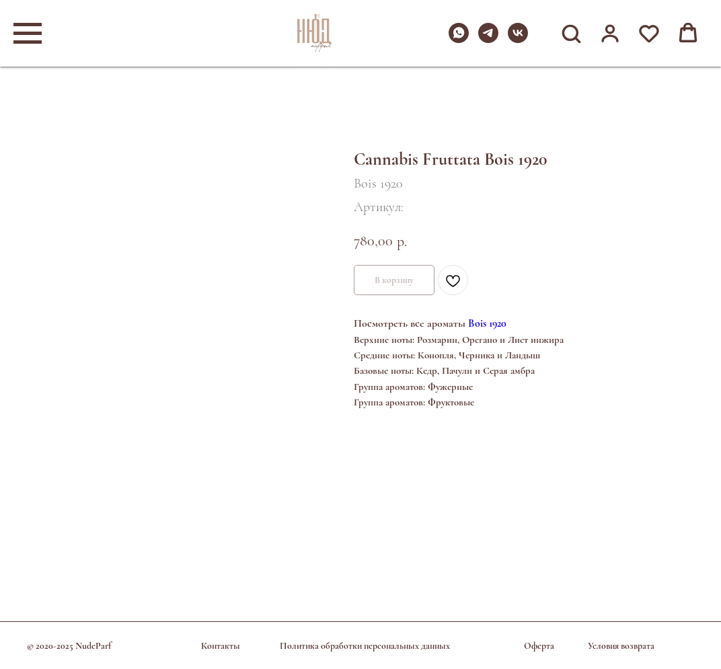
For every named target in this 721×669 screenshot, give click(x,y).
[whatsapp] (459, 39)
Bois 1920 (487, 323)
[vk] (518, 39)
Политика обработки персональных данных (365, 646)
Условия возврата (621, 646)
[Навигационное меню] (27, 33)
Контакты (220, 646)
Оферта (539, 646)
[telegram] (488, 39)
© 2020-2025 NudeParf (69, 646)
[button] (571, 33)
